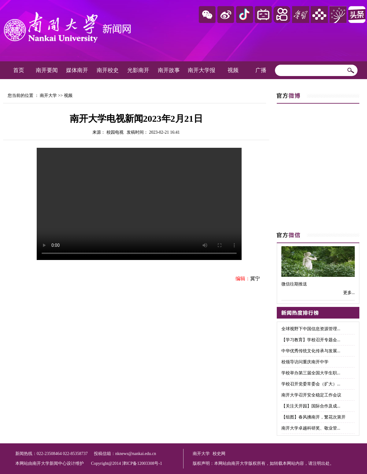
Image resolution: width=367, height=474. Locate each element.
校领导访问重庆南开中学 (304, 362)
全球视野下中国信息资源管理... (310, 329)
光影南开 (138, 70)
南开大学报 (201, 70)
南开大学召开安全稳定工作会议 (311, 395)
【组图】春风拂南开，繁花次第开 (313, 417)
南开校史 (108, 70)
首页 (18, 70)
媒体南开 (77, 70)
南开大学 (48, 95)
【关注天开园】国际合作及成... (310, 406)
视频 (233, 70)
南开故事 (169, 70)
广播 (260, 70)
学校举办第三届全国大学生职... (310, 373)
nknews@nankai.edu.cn (135, 453)
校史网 (219, 453)
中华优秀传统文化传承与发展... (310, 351)
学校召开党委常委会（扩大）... (310, 384)
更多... (349, 292)
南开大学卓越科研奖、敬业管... (310, 428)
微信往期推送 (294, 284)
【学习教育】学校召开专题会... (310, 340)
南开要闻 (47, 70)
